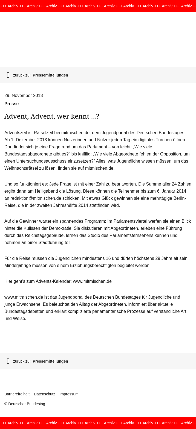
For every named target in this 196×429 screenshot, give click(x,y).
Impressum (69, 394)
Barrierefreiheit (17, 394)
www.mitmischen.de (92, 281)
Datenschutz (44, 394)
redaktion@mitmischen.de (35, 198)
